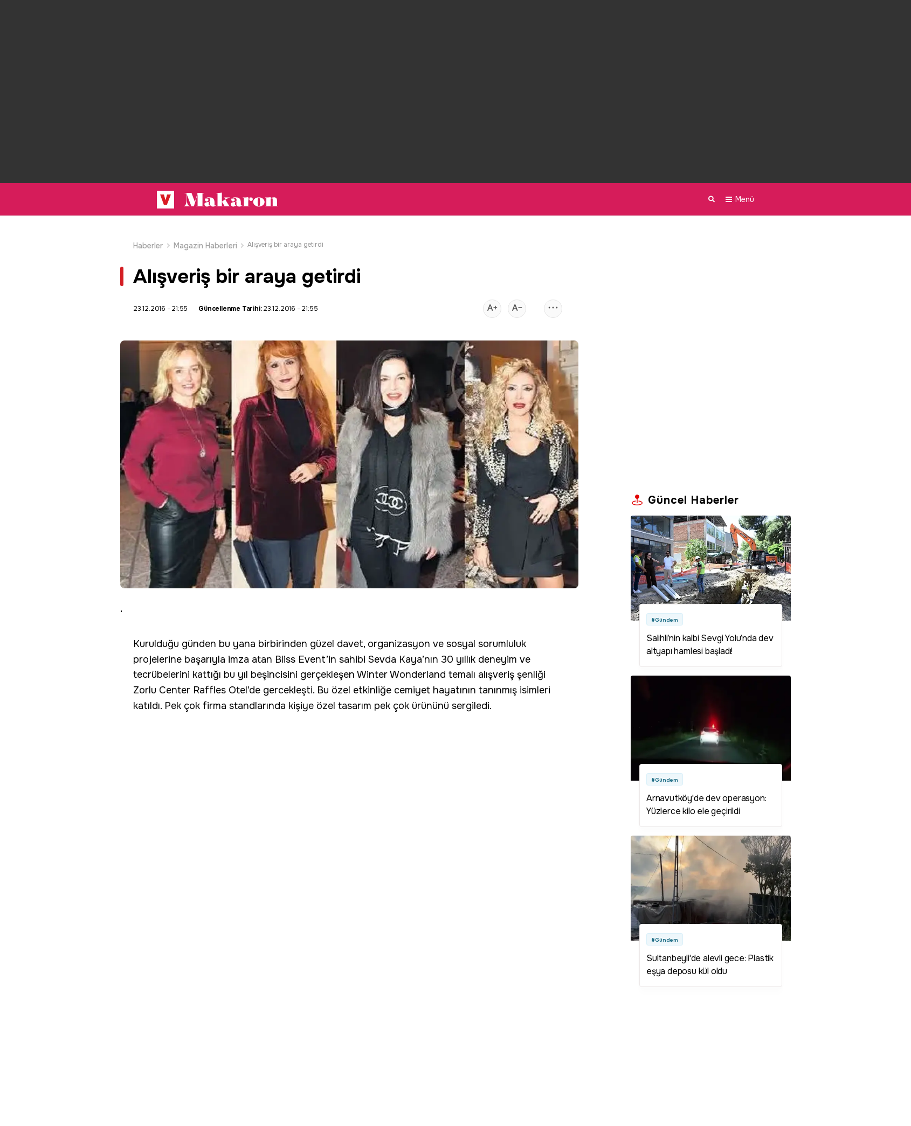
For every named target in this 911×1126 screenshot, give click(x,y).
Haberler (148, 234)
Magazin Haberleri (205, 234)
